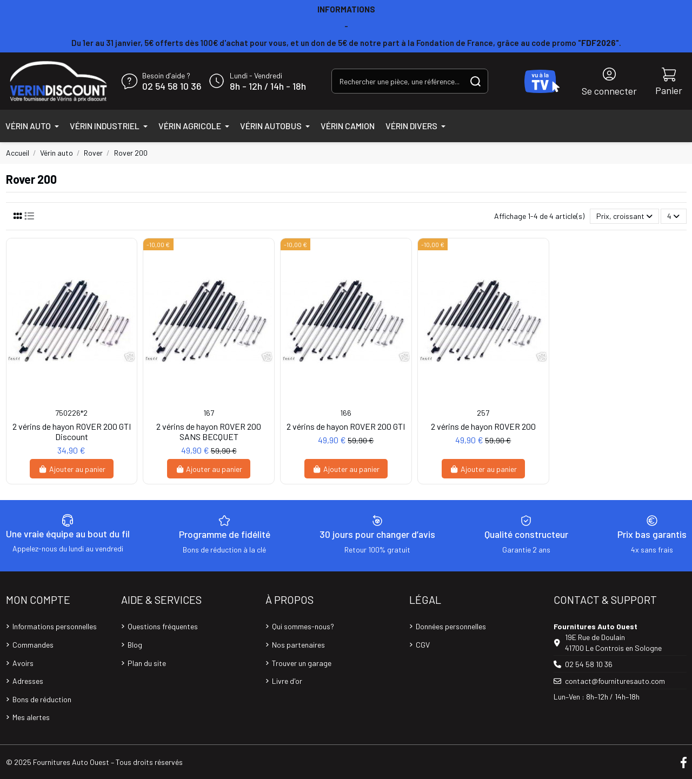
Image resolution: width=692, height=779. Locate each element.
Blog (135, 644)
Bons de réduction (41, 699)
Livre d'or (287, 680)
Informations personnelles (54, 626)
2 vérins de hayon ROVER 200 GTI (346, 426)
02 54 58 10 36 (171, 86)
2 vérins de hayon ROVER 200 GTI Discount (71, 431)
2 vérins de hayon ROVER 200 (483, 426)
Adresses (27, 680)
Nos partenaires (298, 644)
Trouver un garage (301, 663)
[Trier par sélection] (624, 216)
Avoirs (23, 663)
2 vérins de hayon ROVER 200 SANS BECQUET (208, 431)
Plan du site (147, 663)
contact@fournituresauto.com (615, 680)
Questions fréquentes (163, 626)
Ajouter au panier (71, 469)
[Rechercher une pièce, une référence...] (475, 81)
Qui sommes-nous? (303, 626)
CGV (423, 644)
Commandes (33, 644)
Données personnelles (451, 626)
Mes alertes (31, 717)
